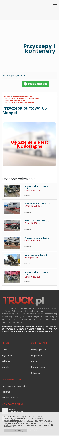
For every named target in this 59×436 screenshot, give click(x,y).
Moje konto (36, 355)
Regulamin (7, 355)
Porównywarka (38, 367)
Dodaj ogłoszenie (39, 349)
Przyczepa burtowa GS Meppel (19, 102)
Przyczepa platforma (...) (37, 203)
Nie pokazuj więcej (15, 430)
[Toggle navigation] (53, 4)
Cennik (34, 361)
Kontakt (5, 367)
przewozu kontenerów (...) (36, 187)
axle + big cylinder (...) (35, 255)
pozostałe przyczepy (15, 100)
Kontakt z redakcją (10, 397)
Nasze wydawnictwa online (14, 386)
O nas (4, 349)
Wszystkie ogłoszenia (23, 96)
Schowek (35, 372)
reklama (6, 361)
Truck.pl (6, 96)
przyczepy (34, 98)
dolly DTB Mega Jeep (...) (36, 220)
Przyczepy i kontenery (15, 98)
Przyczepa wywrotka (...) (36, 237)
